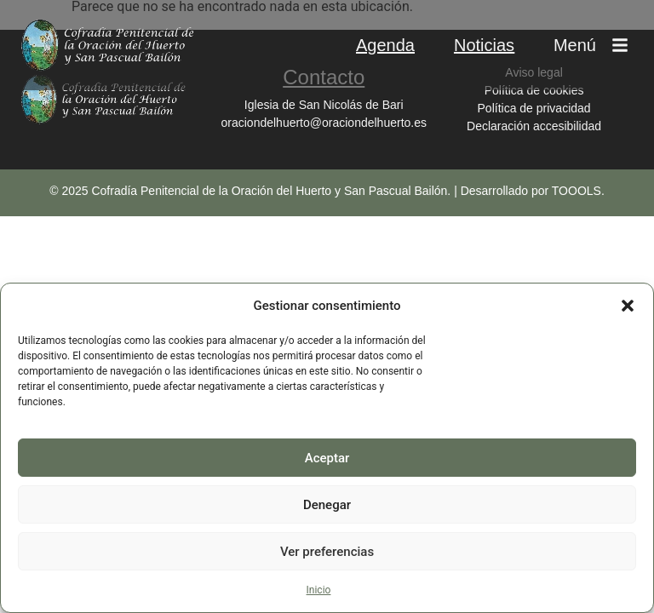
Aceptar (327, 458)
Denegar (327, 505)
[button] (627, 305)
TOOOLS (576, 191)
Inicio (319, 590)
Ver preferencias (327, 551)
